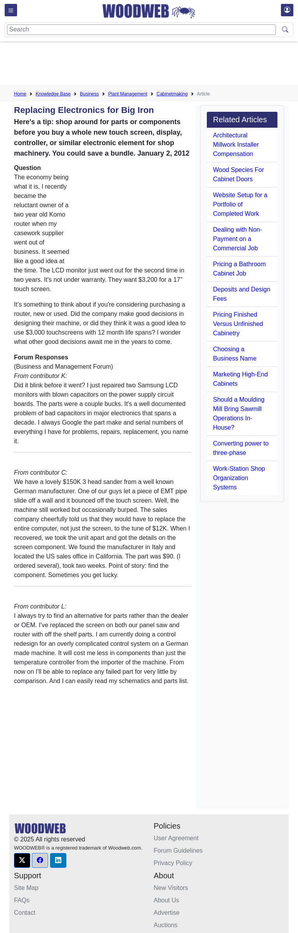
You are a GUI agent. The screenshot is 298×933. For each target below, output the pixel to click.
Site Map (26, 887)
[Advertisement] (155, 64)
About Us (166, 900)
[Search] (141, 29)
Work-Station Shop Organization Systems (239, 478)
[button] (22, 860)
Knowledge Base (53, 94)
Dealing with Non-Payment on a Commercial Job (237, 238)
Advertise (167, 912)
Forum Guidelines (178, 850)
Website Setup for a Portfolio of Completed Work (240, 204)
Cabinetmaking (172, 94)
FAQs (21, 900)
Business (89, 94)
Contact (24, 912)
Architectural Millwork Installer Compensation (236, 144)
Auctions (165, 925)
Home (20, 94)
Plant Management (127, 94)
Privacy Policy (173, 863)
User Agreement (176, 838)
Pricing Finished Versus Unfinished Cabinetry (238, 323)
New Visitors (171, 887)
